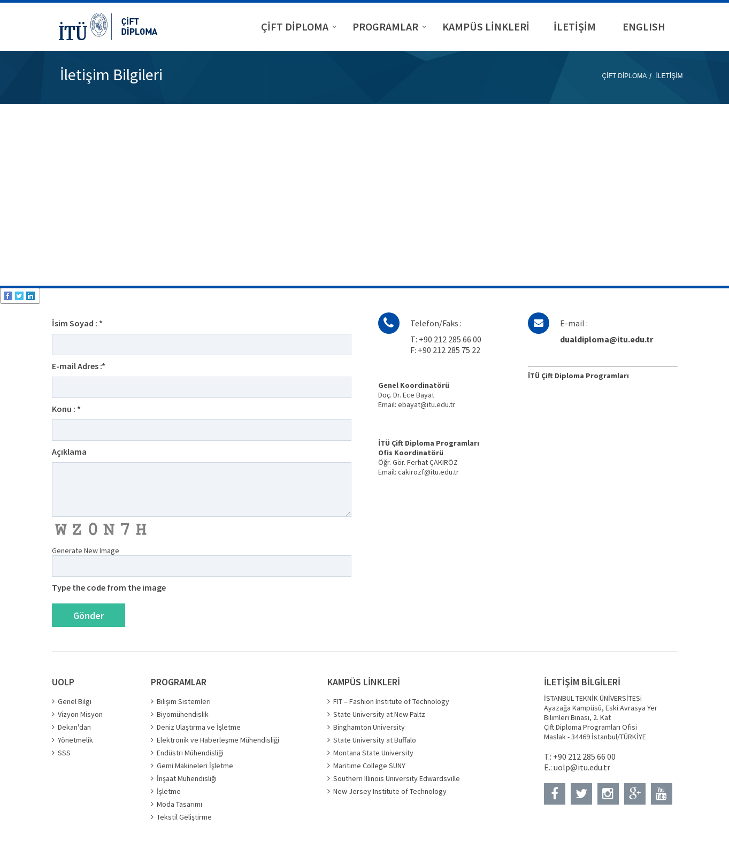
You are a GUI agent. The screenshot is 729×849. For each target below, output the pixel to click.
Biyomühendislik (183, 714)
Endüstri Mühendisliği (190, 753)
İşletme (169, 791)
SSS (64, 753)
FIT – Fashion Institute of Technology (391, 701)
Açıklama (69, 451)
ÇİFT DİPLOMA (624, 76)
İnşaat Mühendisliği (187, 778)
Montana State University (373, 753)
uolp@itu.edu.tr (582, 767)
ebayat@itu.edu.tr (426, 404)
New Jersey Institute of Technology (390, 791)
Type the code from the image (109, 587)
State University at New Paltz (379, 714)
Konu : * (66, 408)
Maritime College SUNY (369, 765)
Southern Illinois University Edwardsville (396, 778)
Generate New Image (85, 550)
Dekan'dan (74, 727)
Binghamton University (369, 727)
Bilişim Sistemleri (184, 701)
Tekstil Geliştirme (184, 817)
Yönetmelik (75, 740)
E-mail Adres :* (78, 366)
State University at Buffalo (374, 740)
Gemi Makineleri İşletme (195, 765)
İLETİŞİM (669, 76)
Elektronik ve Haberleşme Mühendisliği (218, 740)
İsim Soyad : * (77, 323)
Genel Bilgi (74, 701)
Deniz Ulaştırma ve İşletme (199, 727)
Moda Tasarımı (179, 804)
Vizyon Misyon (80, 714)
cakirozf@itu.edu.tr (428, 472)
